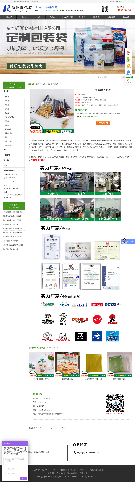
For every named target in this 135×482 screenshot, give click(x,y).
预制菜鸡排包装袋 (68, 379)
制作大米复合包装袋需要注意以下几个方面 (16, 237)
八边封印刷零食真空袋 (41, 379)
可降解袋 (7, 155)
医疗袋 (7, 109)
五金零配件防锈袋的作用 (10, 249)
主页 (37, 84)
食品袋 (7, 101)
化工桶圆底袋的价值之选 (10, 224)
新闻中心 (13, 205)
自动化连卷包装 (67, 17)
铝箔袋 (7, 97)
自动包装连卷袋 (9, 171)
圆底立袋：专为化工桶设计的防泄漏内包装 (16, 232)
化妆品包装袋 (9, 133)
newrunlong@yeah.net (11, 188)
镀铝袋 (55, 84)
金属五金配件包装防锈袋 (93, 379)
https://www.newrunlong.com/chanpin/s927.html (51, 428)
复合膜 (6, 160)
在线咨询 (111, 1)
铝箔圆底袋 (8, 145)
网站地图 (118, 1)
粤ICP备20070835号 (89, 477)
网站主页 (9, 17)
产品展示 (53, 17)
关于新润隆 (111, 17)
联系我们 (126, 17)
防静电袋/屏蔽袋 (9, 117)
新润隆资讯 (96, 17)
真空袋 (7, 105)
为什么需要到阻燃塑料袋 (10, 241)
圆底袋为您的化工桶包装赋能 (12, 216)
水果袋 (7, 137)
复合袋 (23, 17)
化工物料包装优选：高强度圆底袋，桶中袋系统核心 (19, 228)
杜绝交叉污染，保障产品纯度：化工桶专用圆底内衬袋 (20, 220)
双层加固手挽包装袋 (119, 379)
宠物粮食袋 (8, 129)
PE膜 (5, 165)
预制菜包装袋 (9, 141)
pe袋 (38, 17)
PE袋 (5, 150)
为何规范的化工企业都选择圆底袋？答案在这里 (17, 212)
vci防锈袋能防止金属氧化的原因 (13, 245)
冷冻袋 (7, 113)
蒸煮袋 (7, 121)
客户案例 (82, 17)
